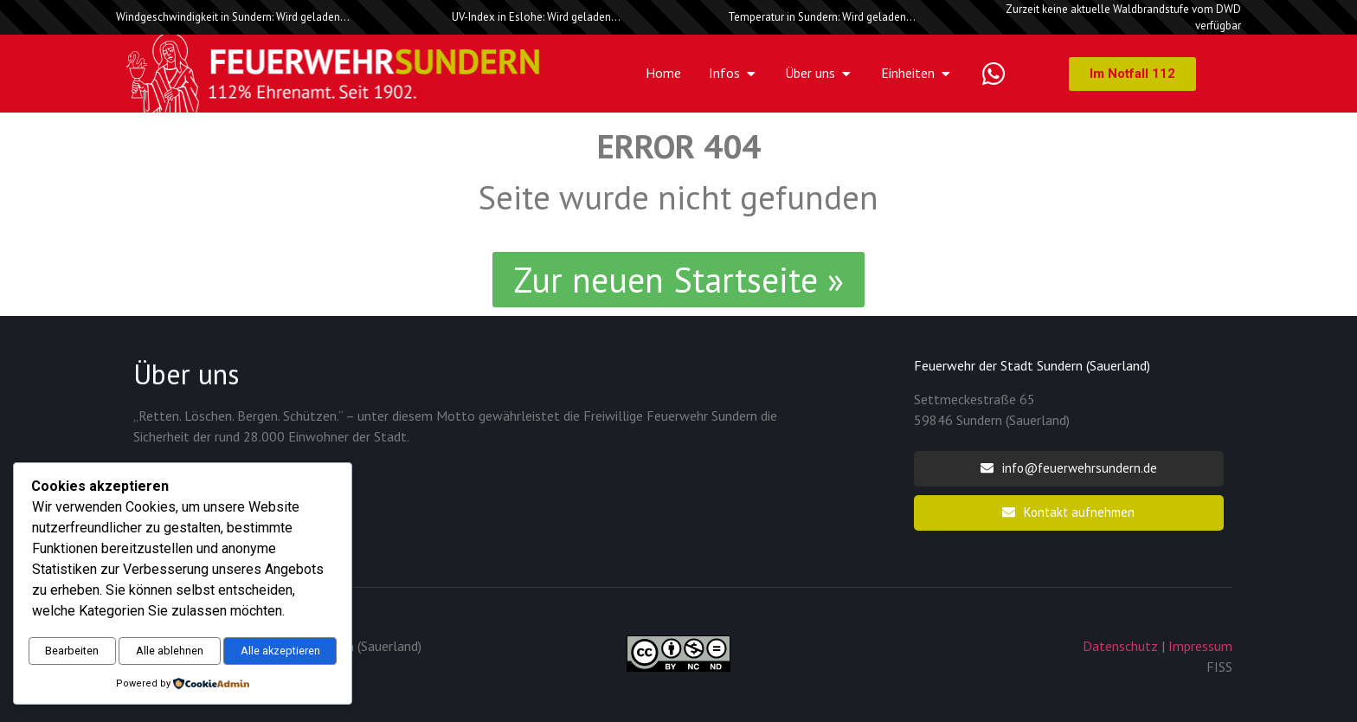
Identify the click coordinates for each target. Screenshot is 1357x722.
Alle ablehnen (257, 611)
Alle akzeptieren (182, 649)
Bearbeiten (101, 611)
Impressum (1200, 645)
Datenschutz (1120, 645)
